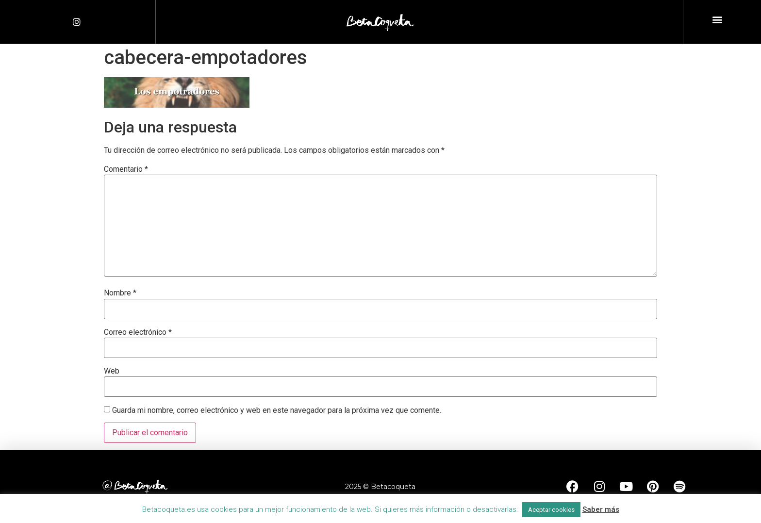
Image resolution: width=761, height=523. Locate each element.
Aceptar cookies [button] (551, 509)
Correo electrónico (138, 332)
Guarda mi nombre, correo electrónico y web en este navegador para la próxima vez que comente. (276, 410)
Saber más (600, 509)
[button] (717, 20)
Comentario (126, 169)
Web (111, 371)
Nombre (120, 293)
